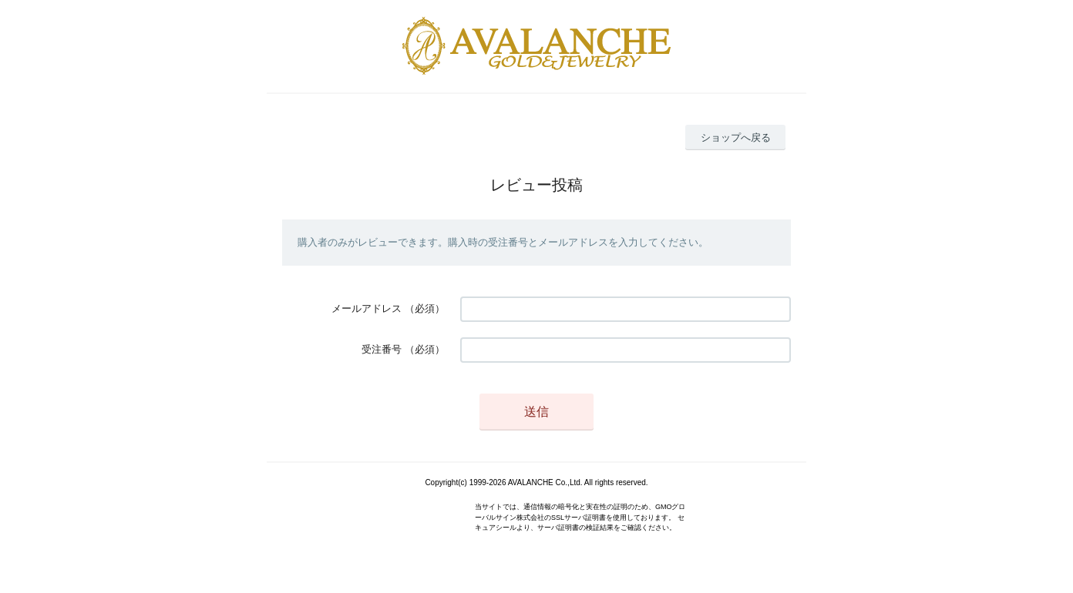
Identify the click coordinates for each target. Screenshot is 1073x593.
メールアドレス (366, 308)
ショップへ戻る (736, 137)
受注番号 (382, 349)
